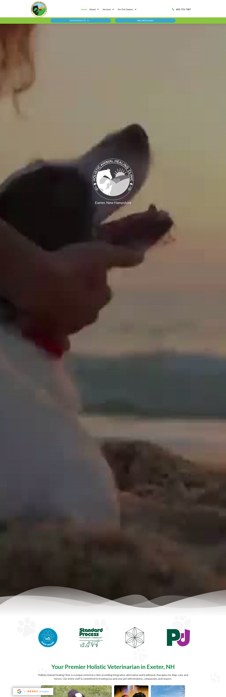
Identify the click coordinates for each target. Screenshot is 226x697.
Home (84, 9)
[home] (39, 9)
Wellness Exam (145, 20)
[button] (94, 9)
